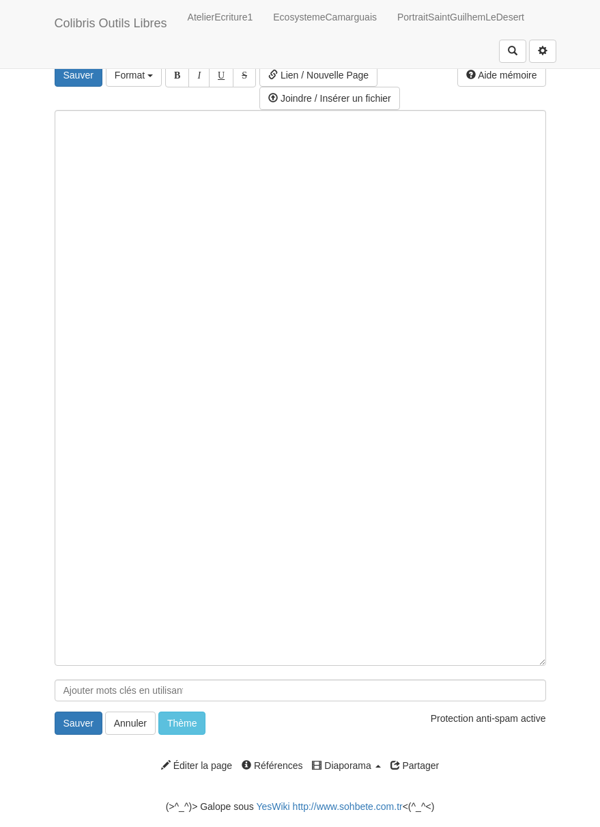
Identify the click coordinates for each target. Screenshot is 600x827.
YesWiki (272, 806)
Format (134, 75)
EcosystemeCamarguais (325, 17)
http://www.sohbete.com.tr (348, 806)
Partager (415, 765)
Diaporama (346, 765)
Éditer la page (196, 765)
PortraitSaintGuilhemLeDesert (460, 17)
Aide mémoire (501, 75)
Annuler (130, 723)
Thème (182, 723)
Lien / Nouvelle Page (318, 75)
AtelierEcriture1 (220, 17)
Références (272, 765)
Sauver (78, 75)
